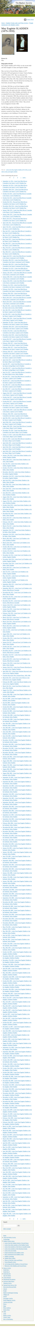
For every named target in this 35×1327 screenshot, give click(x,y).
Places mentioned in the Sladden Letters (14, 1254)
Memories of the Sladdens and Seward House (15, 1266)
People (5, 1290)
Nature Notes (6, 1309)
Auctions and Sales (8, 1302)
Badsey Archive (7, 1315)
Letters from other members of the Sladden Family (17, 1245)
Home (3, 23)
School (5, 1296)
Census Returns (7, 1277)
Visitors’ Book (6, 1317)
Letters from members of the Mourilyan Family (16, 1248)
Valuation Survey (7, 1283)
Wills (4, 1311)
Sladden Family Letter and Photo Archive (17, 23)
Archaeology (6, 1239)
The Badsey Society (23, 3)
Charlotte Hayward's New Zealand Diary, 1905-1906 (16, 675)
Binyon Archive (7, 1268)
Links (4, 1313)
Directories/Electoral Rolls (9, 1287)
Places (4, 1304)
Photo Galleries (7, 1308)
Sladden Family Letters (8, 1241)
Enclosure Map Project (8, 1281)
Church (5, 1289)
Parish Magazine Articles (9, 1300)
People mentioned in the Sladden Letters (14, 1252)
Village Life (6, 1294)
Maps (4, 1306)
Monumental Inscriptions (9, 1279)
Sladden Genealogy (9, 1256)
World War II (6, 1272)
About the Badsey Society (9, 1237)
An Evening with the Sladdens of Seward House (16, 1264)
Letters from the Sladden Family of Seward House (17, 1243)
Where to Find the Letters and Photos (13, 1260)
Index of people (7, 1228)
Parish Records (7, 1273)
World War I (6, 1270)
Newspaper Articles (8, 1298)
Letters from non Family (10, 1250)
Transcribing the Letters (10, 1262)
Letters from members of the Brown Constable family (17, 1247)
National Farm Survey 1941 (10, 1285)
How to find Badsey (8, 1319)
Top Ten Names (7, 1275)
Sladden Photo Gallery (10, 1258)
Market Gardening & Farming (10, 1292)
